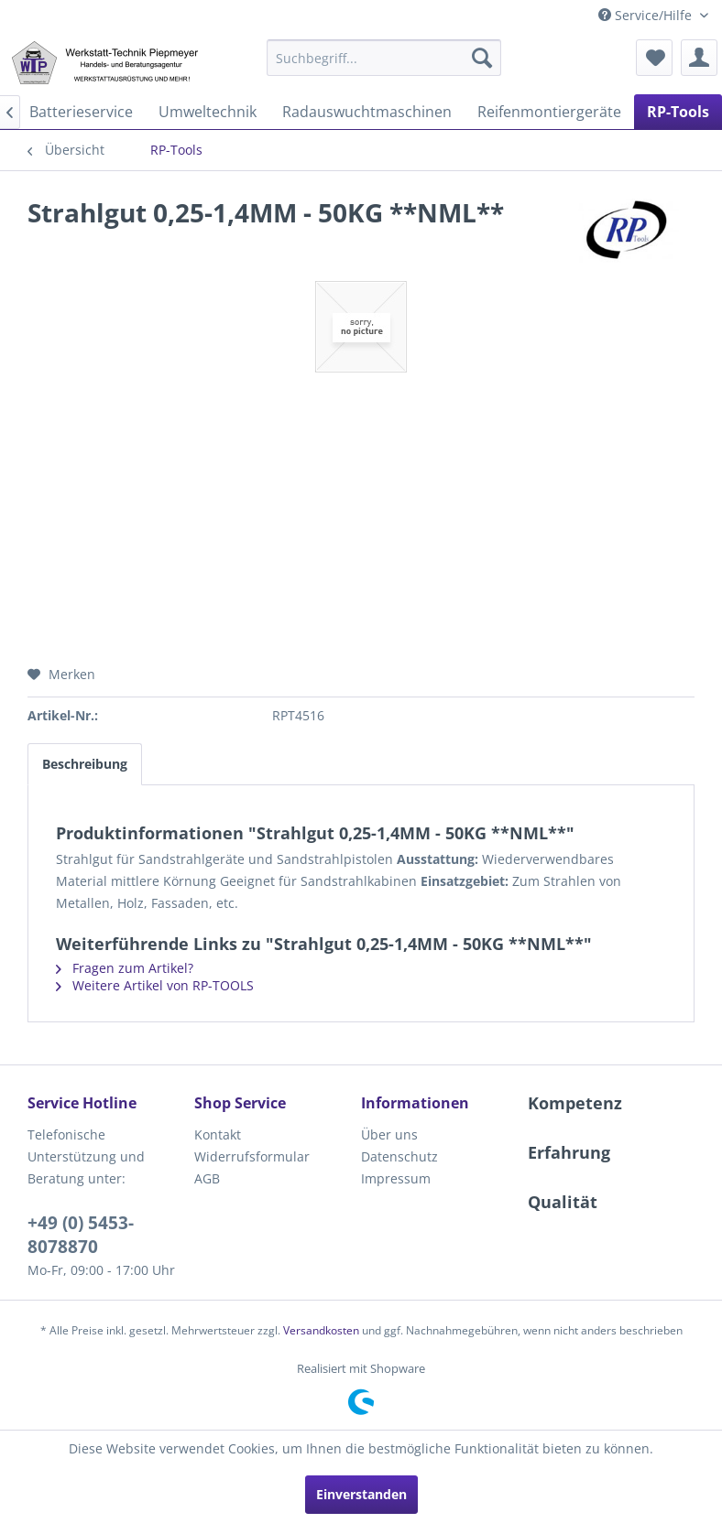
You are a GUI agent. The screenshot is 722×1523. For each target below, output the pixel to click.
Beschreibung (84, 763)
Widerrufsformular (252, 1156)
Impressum (396, 1178)
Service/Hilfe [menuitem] (646, 15)
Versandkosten (321, 1330)
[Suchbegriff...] (384, 57)
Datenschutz (399, 1156)
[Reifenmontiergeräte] (549, 111)
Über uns (389, 1134)
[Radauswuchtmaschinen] (367, 111)
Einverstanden (361, 1494)
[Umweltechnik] (207, 111)
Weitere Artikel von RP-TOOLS (155, 985)
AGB (207, 1178)
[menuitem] (384, 57)
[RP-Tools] (678, 111)
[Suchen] (482, 57)
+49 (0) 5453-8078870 (80, 1234)
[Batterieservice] (81, 111)
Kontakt (217, 1134)
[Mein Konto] (699, 57)
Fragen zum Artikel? (124, 968)
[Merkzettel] (654, 57)
